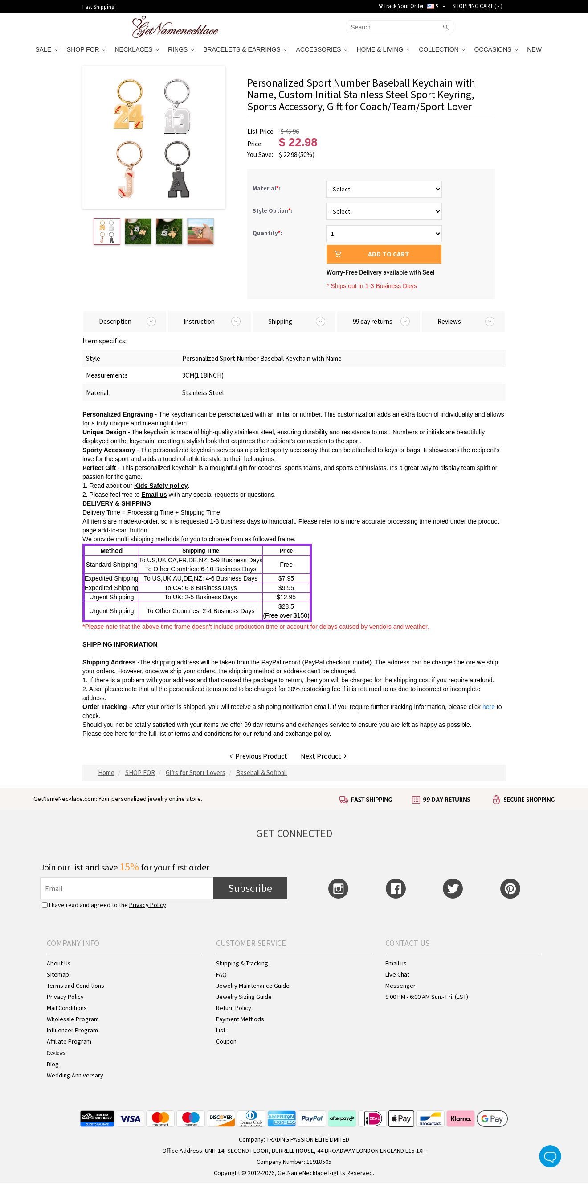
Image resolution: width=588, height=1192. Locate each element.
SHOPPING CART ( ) (477, 6)
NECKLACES (136, 49)
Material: (267, 188)
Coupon (226, 1041)
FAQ (221, 974)
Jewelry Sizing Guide (244, 997)
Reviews (56, 1053)
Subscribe (250, 888)
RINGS (181, 49)
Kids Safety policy (161, 485)
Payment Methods (240, 1019)
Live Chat (397, 974)
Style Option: (273, 210)
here (121, 733)
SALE (46, 49)
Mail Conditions (67, 1008)
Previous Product (258, 755)
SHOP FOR (86, 49)
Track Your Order (401, 6)
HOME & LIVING (382, 49)
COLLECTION (442, 49)
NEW (535, 49)
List (220, 1030)
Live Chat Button (550, 1156)
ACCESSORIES (321, 49)
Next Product (324, 755)
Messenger (400, 986)
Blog (53, 1064)
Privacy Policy (147, 905)
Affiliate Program (69, 1041)
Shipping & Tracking (242, 963)
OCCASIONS (496, 49)
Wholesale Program (73, 1019)
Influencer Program (72, 1030)
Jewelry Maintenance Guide (253, 986)
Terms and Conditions (75, 986)
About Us (59, 963)
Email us (154, 494)
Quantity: (267, 233)
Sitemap (58, 974)
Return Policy (233, 1008)
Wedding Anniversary (75, 1075)
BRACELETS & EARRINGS (244, 49)
